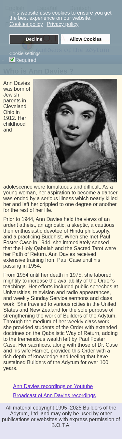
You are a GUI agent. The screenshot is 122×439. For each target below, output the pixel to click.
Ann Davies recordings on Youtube (53, 386)
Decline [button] (34, 39)
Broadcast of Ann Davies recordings (54, 395)
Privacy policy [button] (63, 24)
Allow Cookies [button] (86, 39)
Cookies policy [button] (26, 24)
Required (25, 60)
